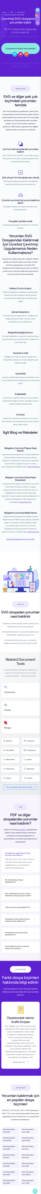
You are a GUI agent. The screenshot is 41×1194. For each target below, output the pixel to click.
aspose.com (24, 36)
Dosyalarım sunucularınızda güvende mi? (16, 933)
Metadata (8, 750)
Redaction (8, 769)
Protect (28, 778)
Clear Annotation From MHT (9, 1147)
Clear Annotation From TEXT (28, 1181)
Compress (29, 741)
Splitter (7, 741)
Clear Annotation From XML (28, 1164)
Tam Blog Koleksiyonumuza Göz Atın (20, 539)
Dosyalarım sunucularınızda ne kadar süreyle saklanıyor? (17, 920)
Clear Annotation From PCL (28, 1147)
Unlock (7, 778)
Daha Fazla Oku (33, 467)
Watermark (9, 759)
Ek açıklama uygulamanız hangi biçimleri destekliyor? (17, 854)
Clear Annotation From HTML (28, 1139)
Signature (29, 769)
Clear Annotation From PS (9, 1156)
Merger (7, 727)
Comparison (30, 750)
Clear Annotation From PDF (9, 1130)
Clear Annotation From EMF (9, 1181)
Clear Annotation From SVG (28, 1156)
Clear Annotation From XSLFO (28, 1173)
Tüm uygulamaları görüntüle (20, 787)
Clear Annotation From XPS (9, 1173)
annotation (22, 829)
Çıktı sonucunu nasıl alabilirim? (17, 907)
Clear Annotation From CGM (28, 1130)
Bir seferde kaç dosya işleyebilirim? (14, 881)
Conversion (9, 692)
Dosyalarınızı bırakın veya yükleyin (21, 48)
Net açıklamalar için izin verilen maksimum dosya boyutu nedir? (18, 894)
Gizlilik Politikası (23, 66)
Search (28, 759)
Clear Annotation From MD (9, 1164)
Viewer (7, 710)
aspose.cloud (34, 36)
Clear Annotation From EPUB (9, 1139)
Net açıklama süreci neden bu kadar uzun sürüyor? (17, 947)
